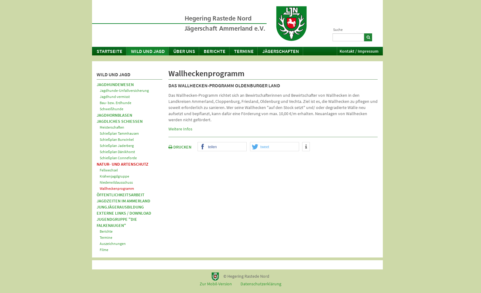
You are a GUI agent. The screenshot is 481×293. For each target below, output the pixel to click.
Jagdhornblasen (114, 115)
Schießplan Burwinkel (117, 139)
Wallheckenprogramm (117, 188)
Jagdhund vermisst (115, 96)
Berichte (214, 51)
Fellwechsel (109, 170)
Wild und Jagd (148, 51)
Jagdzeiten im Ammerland (123, 201)
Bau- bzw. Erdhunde (115, 102)
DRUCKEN (179, 147)
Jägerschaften (280, 51)
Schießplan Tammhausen (119, 133)
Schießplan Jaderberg (117, 145)
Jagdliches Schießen (120, 121)
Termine (244, 51)
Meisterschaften (112, 127)
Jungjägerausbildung (120, 207)
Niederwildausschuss (116, 182)
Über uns (184, 51)
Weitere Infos (180, 129)
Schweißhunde (111, 109)
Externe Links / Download (124, 213)
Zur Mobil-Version (216, 284)
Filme (104, 249)
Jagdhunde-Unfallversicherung (124, 90)
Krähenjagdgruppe (114, 176)
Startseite (109, 51)
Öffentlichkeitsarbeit (120, 194)
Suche (338, 29)
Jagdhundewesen (115, 84)
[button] (222, 147)
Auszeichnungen (113, 243)
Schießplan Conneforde (118, 158)
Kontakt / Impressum (359, 51)
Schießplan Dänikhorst (117, 151)
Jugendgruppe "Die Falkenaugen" (117, 222)
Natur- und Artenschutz (122, 164)
